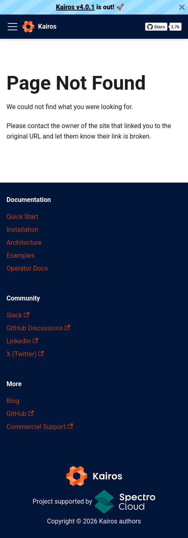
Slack (18, 315)
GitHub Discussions (38, 328)
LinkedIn (22, 341)
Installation (22, 229)
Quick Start (22, 217)
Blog (12, 401)
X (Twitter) (25, 354)
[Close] (182, 7)
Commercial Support (39, 427)
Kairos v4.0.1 (75, 7)
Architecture (24, 242)
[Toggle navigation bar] (12, 27)
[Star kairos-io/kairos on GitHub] (163, 27)
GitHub (20, 414)
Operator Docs (27, 268)
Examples (20, 255)
